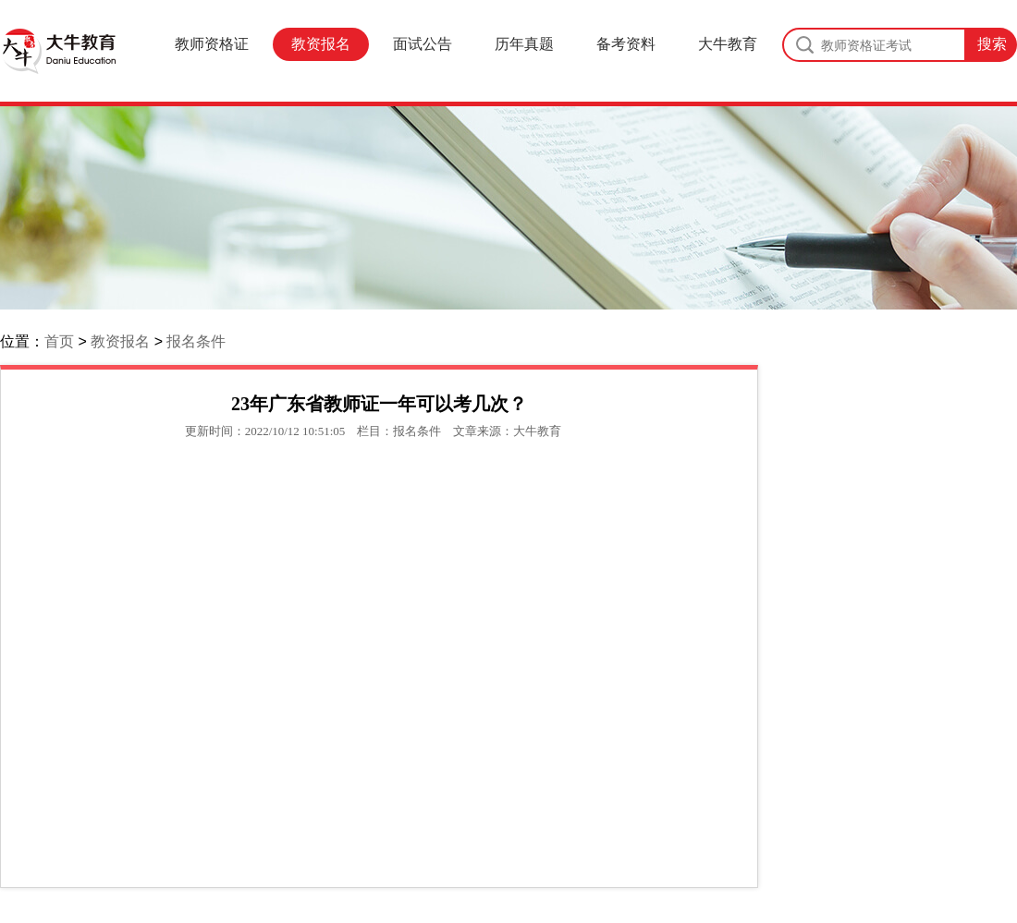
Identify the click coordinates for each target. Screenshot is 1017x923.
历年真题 (524, 44)
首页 (59, 341)
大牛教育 (727, 44)
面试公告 (422, 44)
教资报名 (320, 44)
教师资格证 (212, 44)
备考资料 (626, 44)
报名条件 (196, 341)
